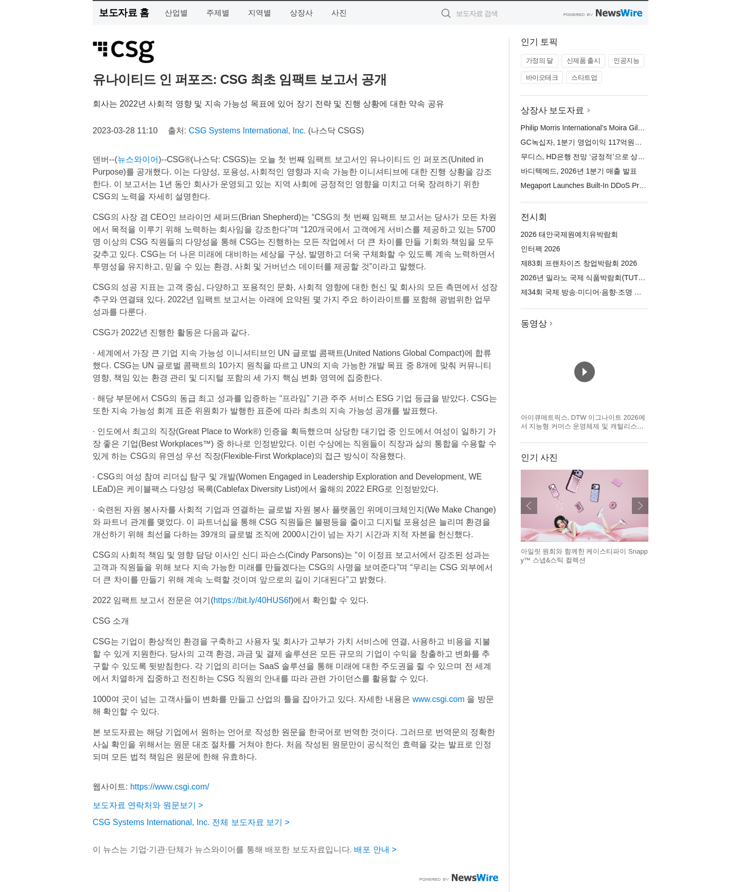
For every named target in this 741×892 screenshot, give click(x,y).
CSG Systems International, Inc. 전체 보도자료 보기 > (191, 822)
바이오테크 (542, 77)
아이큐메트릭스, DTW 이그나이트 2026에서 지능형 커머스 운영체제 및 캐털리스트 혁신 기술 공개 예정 (583, 426)
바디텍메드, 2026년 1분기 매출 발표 (579, 171)
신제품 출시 (584, 60)
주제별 (218, 12)
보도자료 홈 (124, 12)
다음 (640, 506)
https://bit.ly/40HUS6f (252, 600)
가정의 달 (539, 60)
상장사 (301, 12)
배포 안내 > (375, 849)
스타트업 (584, 77)
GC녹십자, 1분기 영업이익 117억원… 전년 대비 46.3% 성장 (617, 142)
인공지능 (626, 60)
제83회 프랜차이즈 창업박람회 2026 (579, 263)
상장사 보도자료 (553, 110)
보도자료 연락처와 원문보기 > (148, 805)
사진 (339, 12)
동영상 (534, 324)
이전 (529, 506)
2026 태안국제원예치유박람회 (569, 234)
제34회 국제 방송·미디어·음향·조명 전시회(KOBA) (601, 292)
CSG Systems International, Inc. (247, 130)
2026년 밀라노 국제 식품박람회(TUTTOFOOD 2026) (605, 277)
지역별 (259, 12)
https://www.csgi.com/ (169, 786)
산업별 (176, 12)
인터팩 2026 (540, 249)
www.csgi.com (438, 699)
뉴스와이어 (137, 159)
